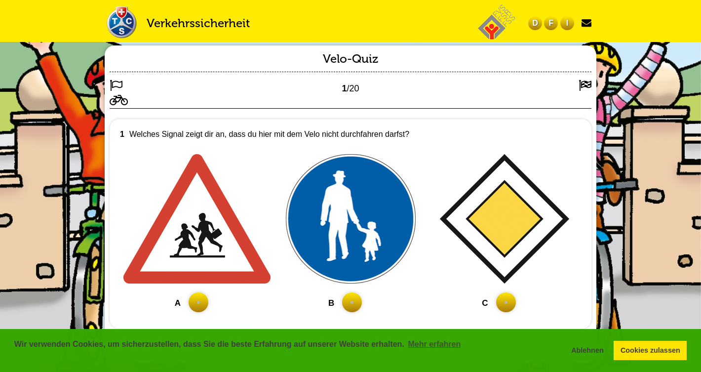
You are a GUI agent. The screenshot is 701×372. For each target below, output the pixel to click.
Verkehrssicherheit (198, 23)
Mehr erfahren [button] (434, 344)
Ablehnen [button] (587, 350)
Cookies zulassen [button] (650, 350)
